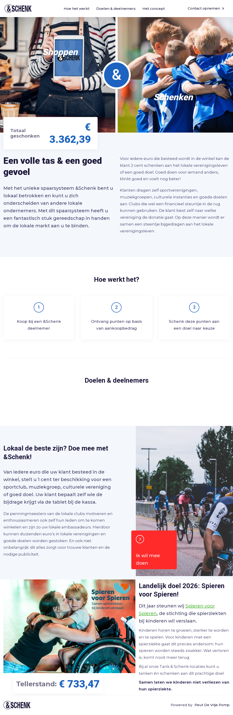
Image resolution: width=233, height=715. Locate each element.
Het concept (153, 8)
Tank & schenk (16, 705)
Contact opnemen (206, 8)
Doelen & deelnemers (116, 8)
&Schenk (18, 8)
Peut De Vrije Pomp (212, 705)
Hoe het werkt (76, 8)
